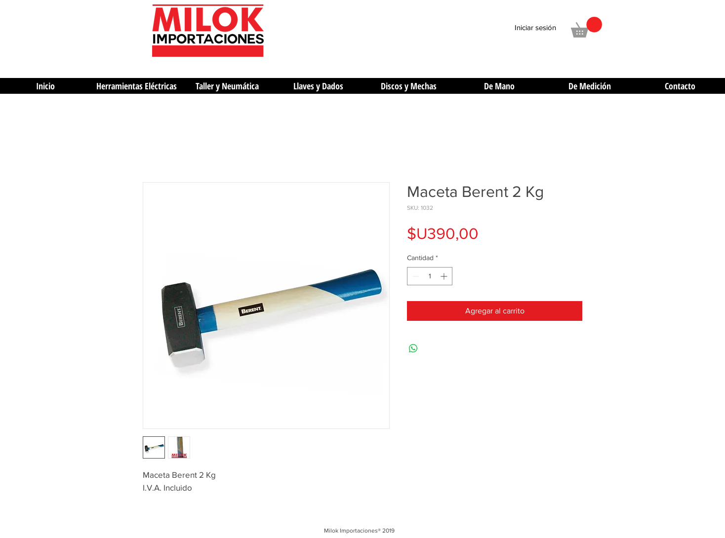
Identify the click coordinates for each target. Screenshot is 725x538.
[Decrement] (414, 276)
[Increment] (445, 276)
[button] (586, 27)
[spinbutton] (430, 276)
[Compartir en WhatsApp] (413, 348)
